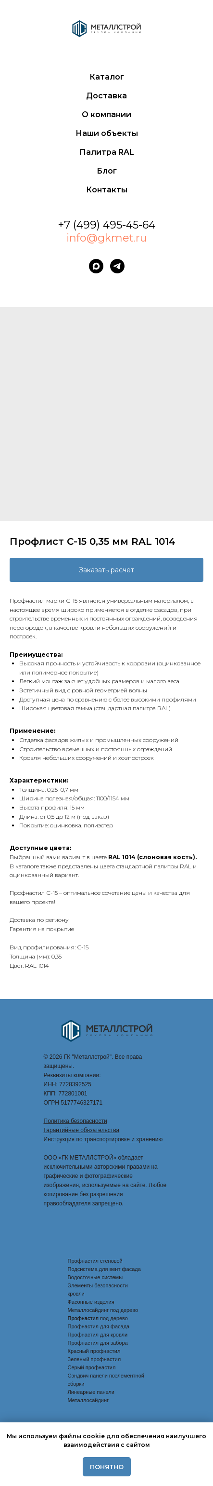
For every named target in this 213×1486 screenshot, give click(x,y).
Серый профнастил (92, 1367)
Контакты (106, 189)
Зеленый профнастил (94, 1359)
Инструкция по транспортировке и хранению (103, 1139)
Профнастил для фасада (99, 1326)
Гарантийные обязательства (82, 1130)
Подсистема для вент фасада (104, 1269)
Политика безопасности (75, 1121)
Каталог (106, 76)
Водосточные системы (95, 1277)
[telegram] (117, 266)
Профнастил (83, 1318)
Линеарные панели (91, 1392)
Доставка (106, 95)
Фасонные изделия (91, 1302)
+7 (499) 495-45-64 (106, 224)
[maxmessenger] (96, 266)
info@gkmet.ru (106, 237)
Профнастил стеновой (95, 1261)
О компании (106, 114)
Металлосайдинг (88, 1400)
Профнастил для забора (98, 1343)
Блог (107, 171)
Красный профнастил (94, 1351)
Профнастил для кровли (98, 1334)
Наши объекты (106, 133)
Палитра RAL (106, 152)
